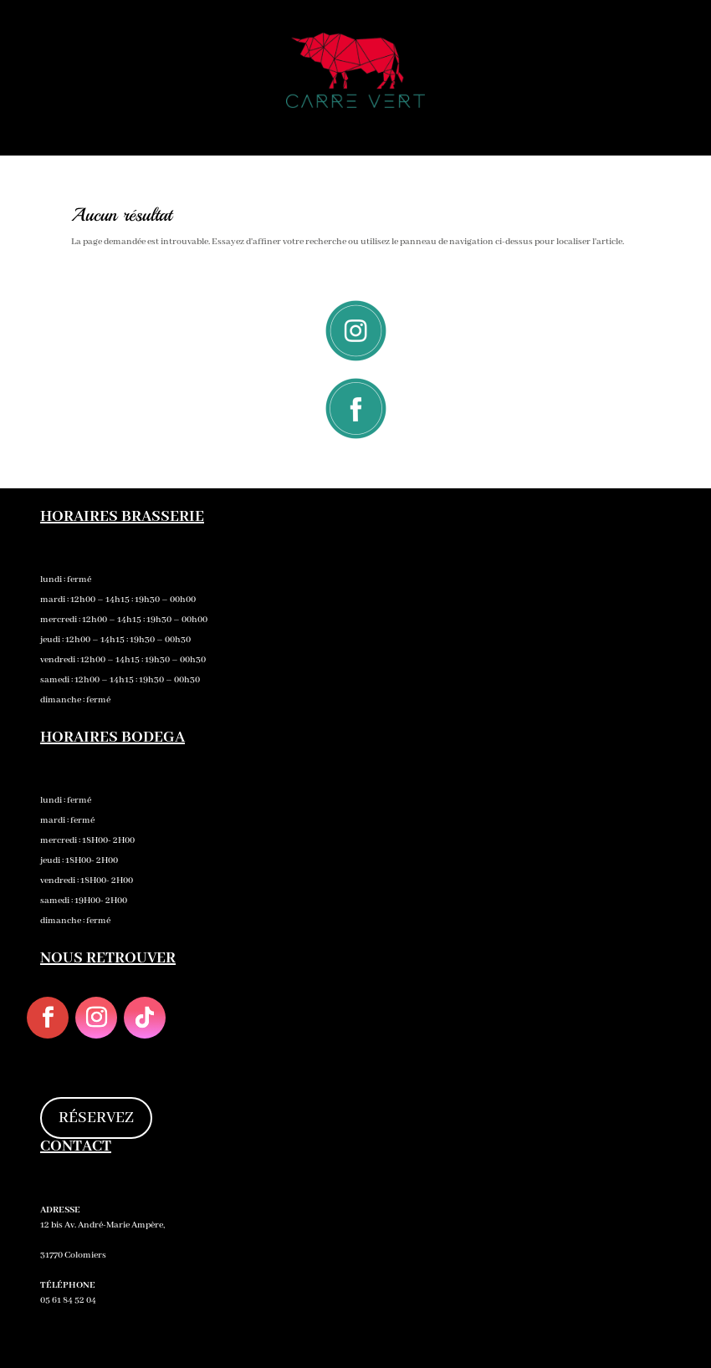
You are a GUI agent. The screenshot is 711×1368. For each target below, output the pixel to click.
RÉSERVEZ (96, 1118)
